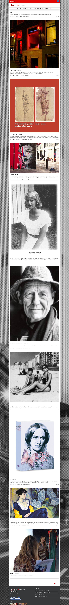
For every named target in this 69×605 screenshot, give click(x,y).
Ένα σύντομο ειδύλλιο (14, 520)
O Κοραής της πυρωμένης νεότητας (39, 594)
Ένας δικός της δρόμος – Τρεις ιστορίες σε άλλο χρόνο (42, 590)
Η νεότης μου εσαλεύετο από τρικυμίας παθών (41, 596)
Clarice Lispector (13, 404)
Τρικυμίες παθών (13, 12)
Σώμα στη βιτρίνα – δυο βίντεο (15, 70)
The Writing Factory (23, 139)
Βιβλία (21, 16)
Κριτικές (21, 484)
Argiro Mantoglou (13, 16)
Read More (57, 16)
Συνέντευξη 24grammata (14, 573)
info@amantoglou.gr (12, 1)
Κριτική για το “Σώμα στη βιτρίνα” (16, 134)
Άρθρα (22, 179)
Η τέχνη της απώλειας (14, 174)
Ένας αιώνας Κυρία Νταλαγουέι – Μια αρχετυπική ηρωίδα (42, 592)
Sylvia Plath (12, 256)
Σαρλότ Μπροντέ (13, 479)
